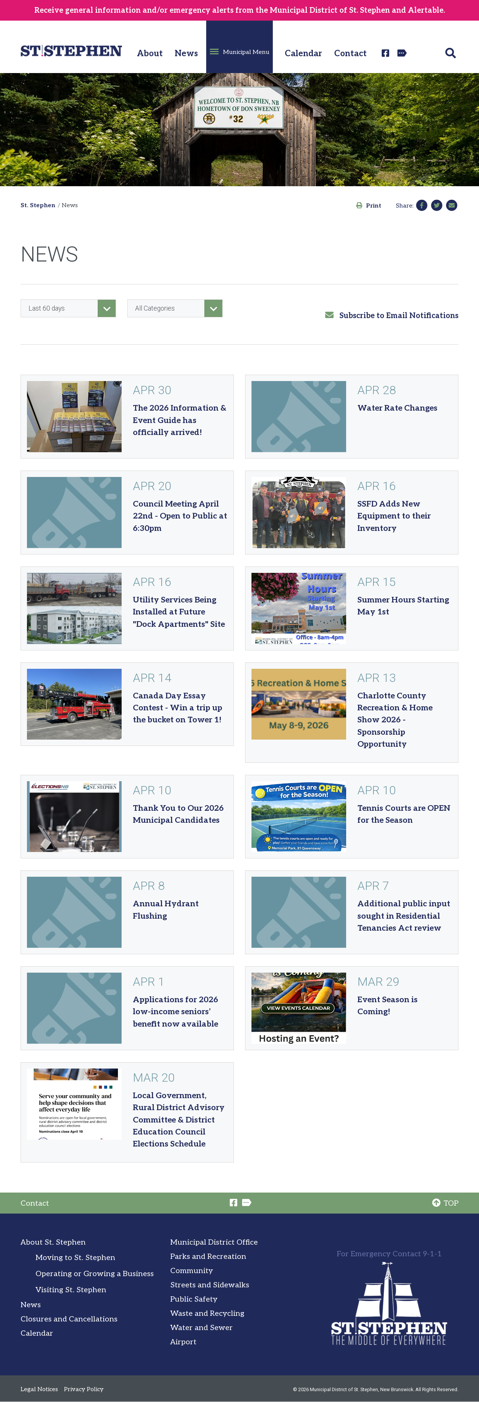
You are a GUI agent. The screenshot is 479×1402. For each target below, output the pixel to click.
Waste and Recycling (207, 1313)
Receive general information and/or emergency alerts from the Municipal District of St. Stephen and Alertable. (239, 10)
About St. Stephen (53, 1242)
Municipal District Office (214, 1242)
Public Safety (193, 1299)
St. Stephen (38, 205)
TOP (445, 1203)
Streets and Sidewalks (209, 1285)
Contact (350, 54)
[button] (239, 47)
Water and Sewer (201, 1327)
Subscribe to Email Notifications (391, 315)
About (150, 54)
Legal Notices (39, 1389)
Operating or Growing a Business (95, 1273)
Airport (183, 1342)
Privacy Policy (84, 1389)
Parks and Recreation (208, 1256)
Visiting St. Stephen (71, 1289)
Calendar (303, 54)
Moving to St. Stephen (75, 1257)
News (186, 54)
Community (191, 1270)
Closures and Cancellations (69, 1319)
